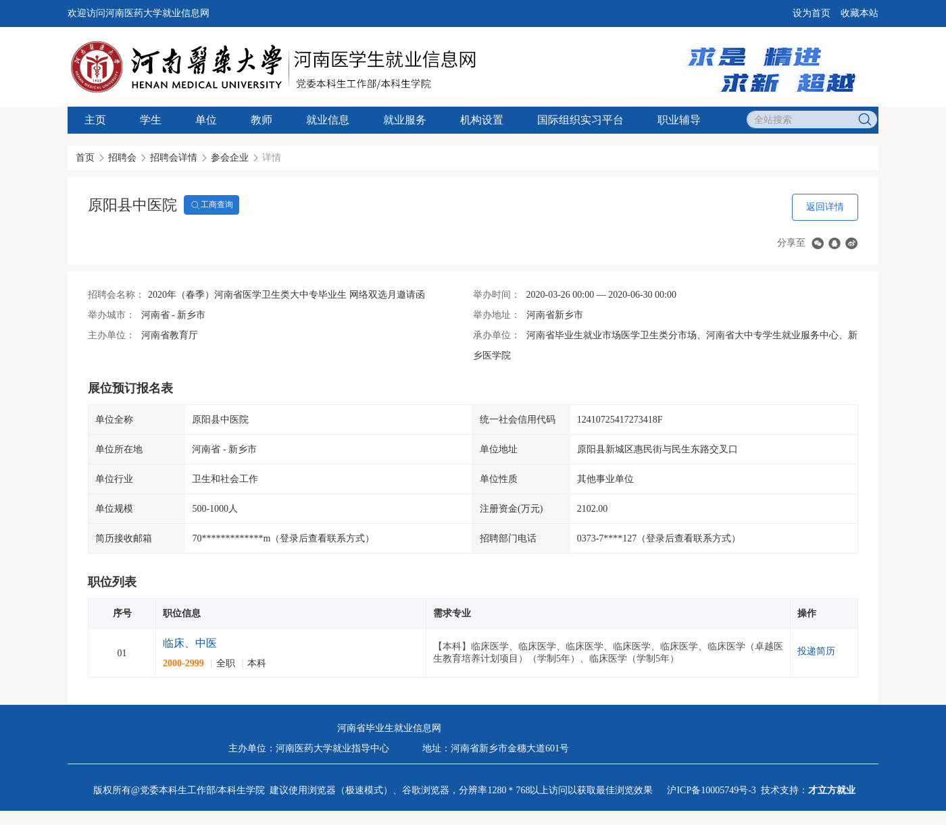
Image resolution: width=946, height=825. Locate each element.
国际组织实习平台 (580, 120)
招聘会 (122, 158)
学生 (150, 120)
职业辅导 (679, 120)
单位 (206, 120)
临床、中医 (190, 643)
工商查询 (211, 205)
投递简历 (816, 651)
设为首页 (811, 13)
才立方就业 (831, 790)
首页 (85, 158)
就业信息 (327, 120)
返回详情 (825, 207)
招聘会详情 (173, 158)
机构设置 (481, 120)
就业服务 (404, 120)
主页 (95, 120)
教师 (261, 120)
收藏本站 (859, 13)
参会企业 (230, 158)
